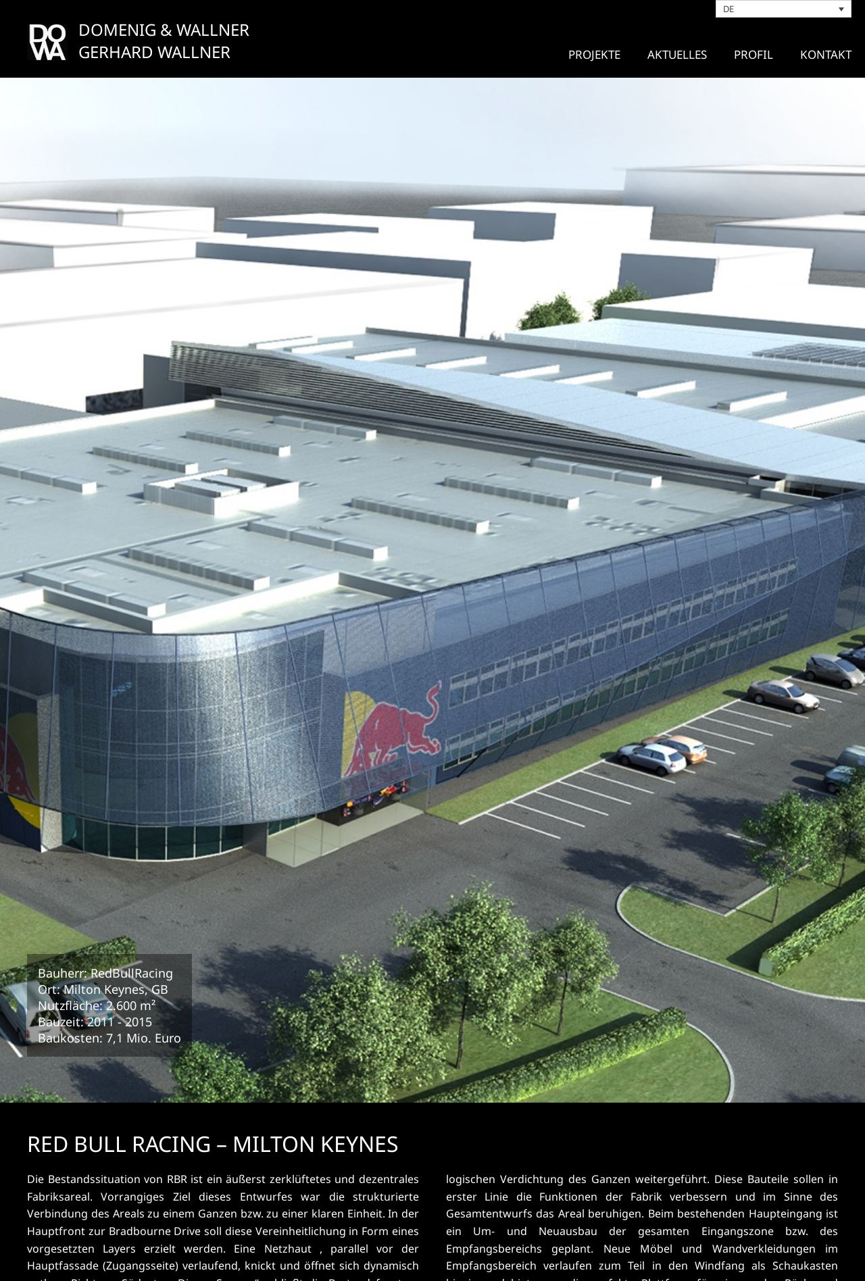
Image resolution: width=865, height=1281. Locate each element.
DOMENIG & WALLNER (163, 29)
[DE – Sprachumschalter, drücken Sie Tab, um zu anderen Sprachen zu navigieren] (784, 9)
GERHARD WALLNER (154, 52)
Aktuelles (677, 54)
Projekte (594, 54)
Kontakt (825, 54)
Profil (753, 54)
